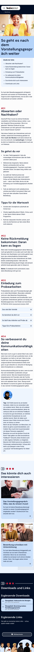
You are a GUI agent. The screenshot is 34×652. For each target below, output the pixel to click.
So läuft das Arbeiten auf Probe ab (14, 320)
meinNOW (7, 449)
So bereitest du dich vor (10, 315)
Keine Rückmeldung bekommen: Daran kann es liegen (17, 68)
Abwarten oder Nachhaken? (14, 63)
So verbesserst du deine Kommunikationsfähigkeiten (14, 76)
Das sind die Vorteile (9, 309)
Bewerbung (7, 12)
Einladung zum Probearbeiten (14, 72)
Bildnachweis (18, 634)
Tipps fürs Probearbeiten (11, 326)
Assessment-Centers (19, 304)
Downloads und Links (12, 84)
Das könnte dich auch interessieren (16, 80)
